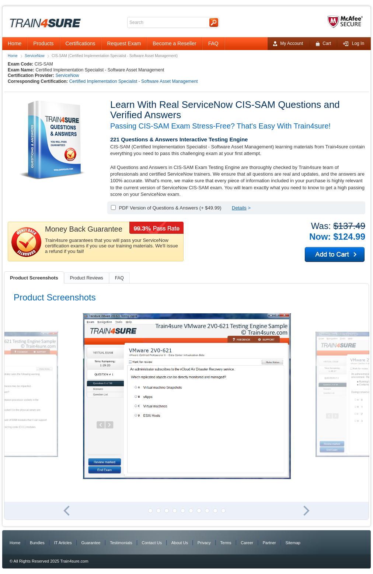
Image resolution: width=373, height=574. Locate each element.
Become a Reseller (174, 43)
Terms (225, 542)
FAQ (213, 43)
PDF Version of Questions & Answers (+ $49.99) (170, 208)
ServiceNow (34, 56)
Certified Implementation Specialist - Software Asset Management (133, 81)
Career (247, 542)
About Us (179, 542)
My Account (288, 43)
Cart (323, 43)
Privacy (204, 542)
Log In (353, 43)
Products (43, 43)
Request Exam (124, 43)
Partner (269, 542)
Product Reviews (86, 278)
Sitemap (293, 542)
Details (239, 208)
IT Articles (63, 542)
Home (14, 43)
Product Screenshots (34, 278)
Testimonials (121, 542)
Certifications (80, 43)
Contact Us (152, 542)
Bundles (37, 542)
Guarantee (91, 542)
